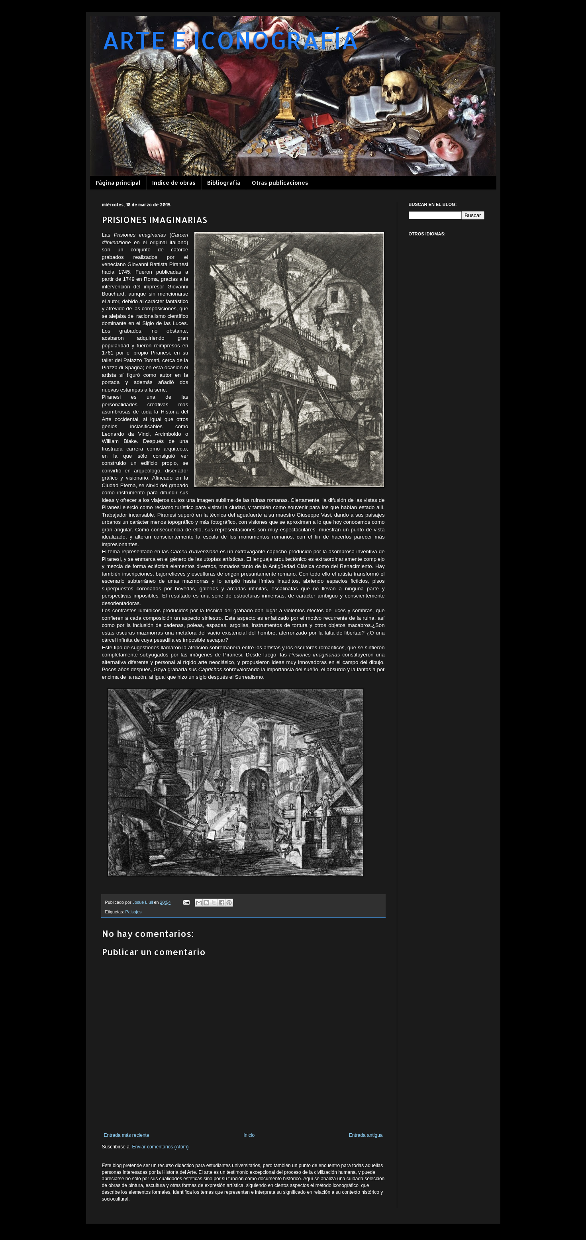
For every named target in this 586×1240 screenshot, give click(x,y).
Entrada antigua (366, 1135)
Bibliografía (223, 182)
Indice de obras (174, 182)
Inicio (249, 1135)
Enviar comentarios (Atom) (160, 1147)
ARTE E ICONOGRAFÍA (230, 40)
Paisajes (133, 911)
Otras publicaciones (280, 182)
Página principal (118, 182)
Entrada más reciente (126, 1135)
